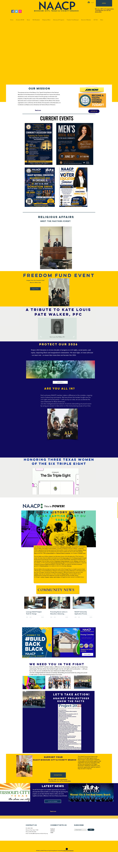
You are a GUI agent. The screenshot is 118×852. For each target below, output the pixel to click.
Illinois (84, 550)
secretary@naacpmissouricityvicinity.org (38, 833)
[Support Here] (35, 288)
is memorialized (50, 553)
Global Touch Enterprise (68, 850)
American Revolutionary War (58, 562)
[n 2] (76, 548)
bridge (58, 577)
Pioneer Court (81, 553)
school (42, 577)
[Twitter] (16, 11)
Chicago (80, 550)
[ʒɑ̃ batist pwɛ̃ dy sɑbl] (65, 547)
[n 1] (67, 548)
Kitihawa (76, 561)
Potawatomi (58, 561)
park (55, 577)
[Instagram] (20, 11)
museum (47, 577)
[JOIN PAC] (60, 382)
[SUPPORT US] (93, 111)
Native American (65, 561)
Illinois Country (78, 558)
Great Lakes (66, 558)
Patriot (47, 564)
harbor (51, 577)
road (63, 577)
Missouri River (65, 574)
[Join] (91, 830)
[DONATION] (58, 775)
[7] (53, 551)
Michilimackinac (44, 566)
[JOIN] (104, 3)
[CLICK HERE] (87, 654)
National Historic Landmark (63, 553)
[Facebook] (12, 11)
